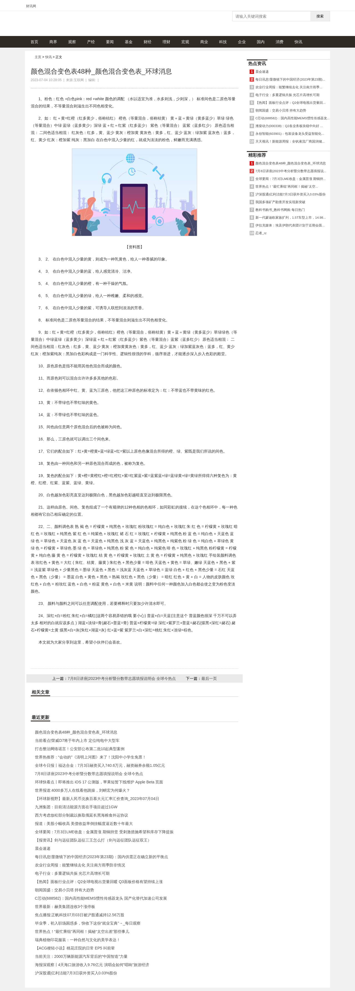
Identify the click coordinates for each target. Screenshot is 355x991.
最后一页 (209, 678)
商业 (204, 42)
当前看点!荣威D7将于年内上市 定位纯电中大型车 (77, 740)
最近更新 (40, 717)
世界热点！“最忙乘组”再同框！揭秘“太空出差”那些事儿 (82, 931)
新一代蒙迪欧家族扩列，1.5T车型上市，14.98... (290, 217)
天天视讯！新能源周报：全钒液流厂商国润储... (290, 141)
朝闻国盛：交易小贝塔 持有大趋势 (64, 890)
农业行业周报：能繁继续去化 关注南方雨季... (288, 87)
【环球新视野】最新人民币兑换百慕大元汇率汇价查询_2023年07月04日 (97, 798)
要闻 (110, 42)
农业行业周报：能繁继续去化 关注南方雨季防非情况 (80, 865)
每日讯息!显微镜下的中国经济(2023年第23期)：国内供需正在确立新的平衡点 (101, 857)
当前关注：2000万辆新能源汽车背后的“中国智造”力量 (81, 956)
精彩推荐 (257, 155)
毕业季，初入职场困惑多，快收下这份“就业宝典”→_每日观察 (88, 923)
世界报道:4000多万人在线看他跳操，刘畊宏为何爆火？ (82, 790)
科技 (223, 42)
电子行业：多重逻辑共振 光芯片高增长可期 (72, 873)
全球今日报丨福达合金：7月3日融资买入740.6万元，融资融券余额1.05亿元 (100, 765)
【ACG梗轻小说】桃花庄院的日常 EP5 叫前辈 (75, 948)
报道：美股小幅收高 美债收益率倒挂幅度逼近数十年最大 (84, 823)
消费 (279, 42)
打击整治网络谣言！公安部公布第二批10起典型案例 (80, 749)
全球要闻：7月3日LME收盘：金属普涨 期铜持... (290, 178)
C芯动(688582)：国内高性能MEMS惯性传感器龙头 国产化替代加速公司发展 (101, 898)
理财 (166, 42)
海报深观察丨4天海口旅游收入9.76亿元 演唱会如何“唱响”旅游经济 (92, 964)
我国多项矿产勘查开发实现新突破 (280, 202)
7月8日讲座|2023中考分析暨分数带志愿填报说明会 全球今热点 (122, 678)
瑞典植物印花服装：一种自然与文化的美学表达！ (77, 940)
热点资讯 (257, 63)
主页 (38, 57)
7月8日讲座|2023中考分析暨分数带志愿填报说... (290, 171)
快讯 (298, 42)
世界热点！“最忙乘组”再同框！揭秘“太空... (286, 186)
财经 (147, 42)
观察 (72, 42)
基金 (129, 42)
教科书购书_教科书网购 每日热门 (280, 209)
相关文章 (40, 692)
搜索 (320, 16)
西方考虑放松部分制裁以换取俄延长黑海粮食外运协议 (81, 815)
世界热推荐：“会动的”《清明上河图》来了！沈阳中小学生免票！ (90, 757)
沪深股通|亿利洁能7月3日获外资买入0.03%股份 (76, 973)
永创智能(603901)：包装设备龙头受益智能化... (289, 133)
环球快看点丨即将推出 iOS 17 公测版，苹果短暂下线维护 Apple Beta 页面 (99, 782)
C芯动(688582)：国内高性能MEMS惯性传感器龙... (292, 118)
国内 (261, 42)
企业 (242, 42)
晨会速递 (42, 848)
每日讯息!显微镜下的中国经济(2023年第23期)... (290, 79)
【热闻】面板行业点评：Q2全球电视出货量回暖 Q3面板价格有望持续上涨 (99, 881)
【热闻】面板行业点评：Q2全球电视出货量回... (290, 102)
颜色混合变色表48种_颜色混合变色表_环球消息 (76, 732)
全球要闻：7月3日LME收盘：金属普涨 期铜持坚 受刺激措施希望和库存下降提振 (104, 832)
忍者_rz (261, 233)
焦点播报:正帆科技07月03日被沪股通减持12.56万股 (79, 915)
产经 (91, 42)
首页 (34, 42)
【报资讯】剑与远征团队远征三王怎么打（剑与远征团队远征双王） (93, 840)
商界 (53, 42)
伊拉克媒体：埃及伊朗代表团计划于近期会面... (290, 225)
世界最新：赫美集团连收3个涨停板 (65, 906)
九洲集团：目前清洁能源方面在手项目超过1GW (76, 807)
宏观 (185, 42)
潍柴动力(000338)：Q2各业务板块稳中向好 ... (289, 126)
